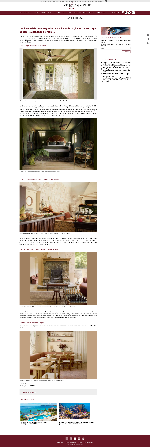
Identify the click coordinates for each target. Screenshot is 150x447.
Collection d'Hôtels (80, 12)
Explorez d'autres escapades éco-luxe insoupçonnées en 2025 (33, 423)
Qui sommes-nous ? (70, 442)
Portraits (27, 12)
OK (106, 1)
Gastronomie (67, 12)
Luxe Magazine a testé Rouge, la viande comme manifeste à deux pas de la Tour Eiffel (116, 75)
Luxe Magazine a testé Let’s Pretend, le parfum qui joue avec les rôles (116, 69)
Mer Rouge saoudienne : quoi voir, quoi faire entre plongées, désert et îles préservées (76, 423)
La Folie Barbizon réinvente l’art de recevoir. (57, 36)
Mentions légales (88, 442)
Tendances (57, 12)
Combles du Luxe (46, 12)
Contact (80, 442)
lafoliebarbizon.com (29, 392)
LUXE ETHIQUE (100, 12)
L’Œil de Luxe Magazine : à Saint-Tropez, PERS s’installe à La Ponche (116, 66)
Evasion (35, 12)
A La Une (19, 12)
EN (126, 12)
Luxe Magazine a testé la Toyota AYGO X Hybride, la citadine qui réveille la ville (116, 78)
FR (123, 12)
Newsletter (116, 12)
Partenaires (60, 442)
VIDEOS (91, 12)
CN (129, 12)
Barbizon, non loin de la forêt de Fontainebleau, (34, 106)
